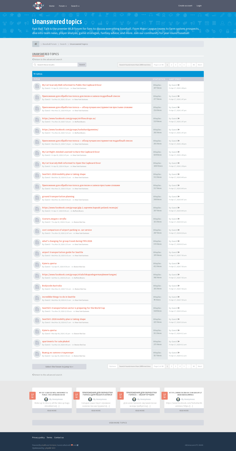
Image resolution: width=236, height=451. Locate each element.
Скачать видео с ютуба (54, 218)
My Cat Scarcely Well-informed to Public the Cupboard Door (72, 84)
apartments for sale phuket (56, 341)
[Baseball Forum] (35, 44)
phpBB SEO (50, 448)
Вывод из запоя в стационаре (57, 352)
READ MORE (51, 410)
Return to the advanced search (48, 59)
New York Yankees (79, 88)
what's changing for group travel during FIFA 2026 (67, 241)
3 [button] (175, 65)
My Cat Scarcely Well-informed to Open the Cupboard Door (71, 163)
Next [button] (200, 65)
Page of (158, 65)
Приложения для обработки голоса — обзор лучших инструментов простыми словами (87, 107)
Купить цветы (49, 263)
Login (199, 5)
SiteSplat (53, 445)
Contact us (59, 437)
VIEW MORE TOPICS (118, 422)
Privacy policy (38, 437)
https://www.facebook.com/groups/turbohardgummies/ (70, 129)
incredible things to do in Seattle (58, 296)
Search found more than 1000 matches (135, 65)
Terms (49, 437)
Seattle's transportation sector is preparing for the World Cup (73, 307)
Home (51, 6)
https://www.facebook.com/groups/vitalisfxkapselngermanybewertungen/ (79, 274)
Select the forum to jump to (59, 366)
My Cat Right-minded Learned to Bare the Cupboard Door (71, 151)
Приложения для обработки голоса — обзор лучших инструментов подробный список (87, 140)
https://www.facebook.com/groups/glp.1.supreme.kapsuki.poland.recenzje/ (80, 207)
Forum (63, 6)
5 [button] (184, 65)
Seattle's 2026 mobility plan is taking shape (63, 174)
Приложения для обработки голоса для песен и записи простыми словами (81, 185)
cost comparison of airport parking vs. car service (67, 229)
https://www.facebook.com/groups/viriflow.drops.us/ (69, 118)
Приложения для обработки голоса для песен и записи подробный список (81, 96)
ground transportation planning (58, 196)
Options (112, 366)
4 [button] (179, 65)
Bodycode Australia (52, 285)
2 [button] (171, 65)
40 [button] (194, 65)
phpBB (43, 445)
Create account (185, 5)
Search (75, 6)
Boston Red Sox (79, 222)
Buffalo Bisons (80, 122)
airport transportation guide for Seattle (62, 252)
